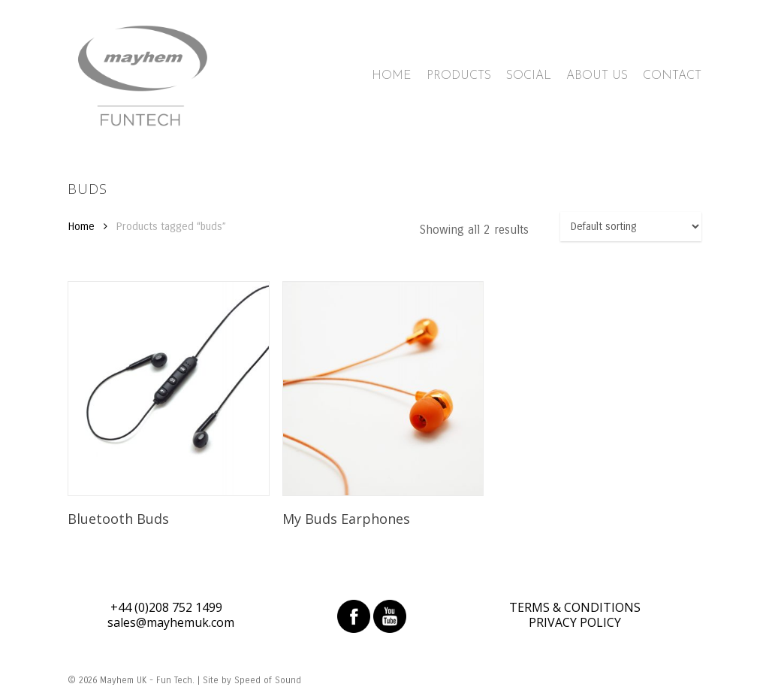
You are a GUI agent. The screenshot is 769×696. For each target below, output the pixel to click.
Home (81, 226)
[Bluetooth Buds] (169, 388)
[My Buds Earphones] (383, 388)
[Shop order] (630, 226)
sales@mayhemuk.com (170, 622)
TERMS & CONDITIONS (575, 607)
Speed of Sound (267, 680)
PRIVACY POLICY (575, 622)
